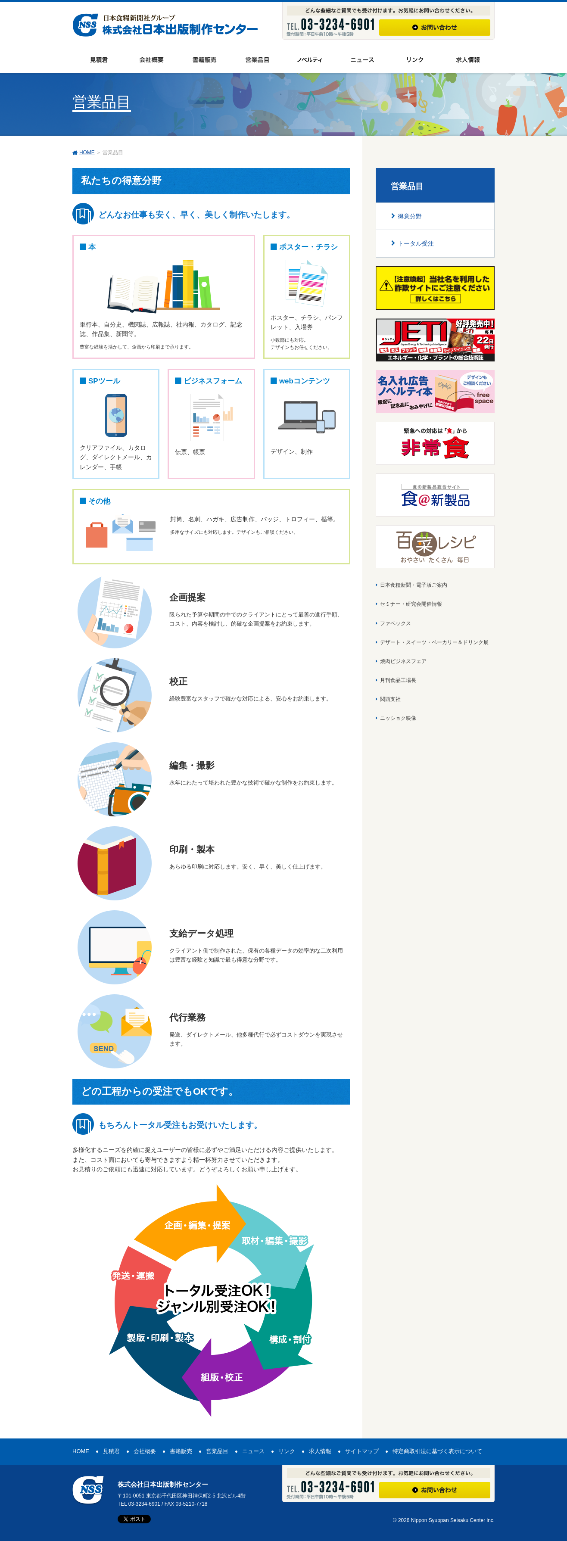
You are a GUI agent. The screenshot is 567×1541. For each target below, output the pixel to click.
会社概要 (145, 1451)
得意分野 (410, 216)
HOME (87, 152)
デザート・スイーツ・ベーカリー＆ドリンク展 (434, 642)
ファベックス (395, 623)
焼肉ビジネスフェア (403, 661)
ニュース (253, 1451)
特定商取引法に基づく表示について (437, 1451)
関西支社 (390, 699)
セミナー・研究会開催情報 (411, 604)
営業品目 (217, 1451)
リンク (286, 1451)
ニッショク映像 (398, 718)
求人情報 (320, 1451)
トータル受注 (416, 243)
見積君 (111, 1451)
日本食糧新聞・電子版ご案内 (413, 585)
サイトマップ (362, 1451)
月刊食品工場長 (398, 680)
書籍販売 (181, 1451)
